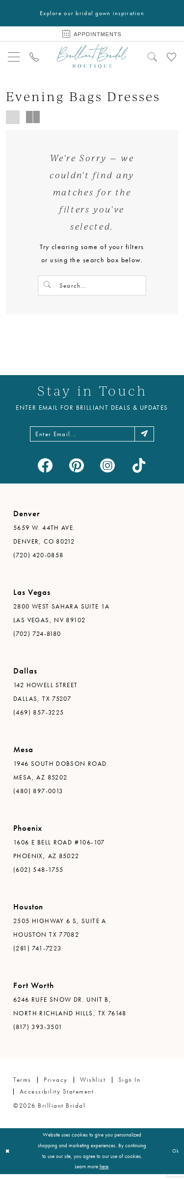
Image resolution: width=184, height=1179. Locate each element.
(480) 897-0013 (38, 796)
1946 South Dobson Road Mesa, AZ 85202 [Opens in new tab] (60, 775)
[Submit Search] (48, 286)
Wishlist (92, 1084)
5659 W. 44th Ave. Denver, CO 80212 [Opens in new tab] (44, 539)
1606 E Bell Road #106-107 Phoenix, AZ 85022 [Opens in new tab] (59, 854)
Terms (22, 1084)
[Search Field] (92, 286)
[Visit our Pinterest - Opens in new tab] (76, 470)
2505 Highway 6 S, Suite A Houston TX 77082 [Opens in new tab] (59, 933)
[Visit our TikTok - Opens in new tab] (139, 470)
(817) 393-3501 (37, 1032)
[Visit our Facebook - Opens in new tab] (45, 470)
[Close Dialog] (8, 1155)
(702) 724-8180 (37, 638)
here (104, 1171)
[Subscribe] (149, 437)
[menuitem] (14, 57)
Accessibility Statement (57, 1096)
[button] (14, 57)
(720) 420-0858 (38, 560)
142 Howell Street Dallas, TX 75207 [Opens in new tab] (45, 697)
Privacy (56, 1084)
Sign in (129, 1084)
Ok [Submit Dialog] (175, 1155)
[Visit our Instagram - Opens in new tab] (108, 470)
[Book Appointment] (92, 34)
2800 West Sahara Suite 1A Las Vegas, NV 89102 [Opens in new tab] (61, 618)
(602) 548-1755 (38, 874)
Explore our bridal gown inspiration (92, 13)
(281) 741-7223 (37, 953)
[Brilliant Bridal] (92, 57)
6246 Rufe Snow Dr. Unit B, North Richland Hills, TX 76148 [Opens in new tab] (70, 1011)
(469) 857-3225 (38, 717)
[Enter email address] (92, 437)
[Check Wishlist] (171, 57)
